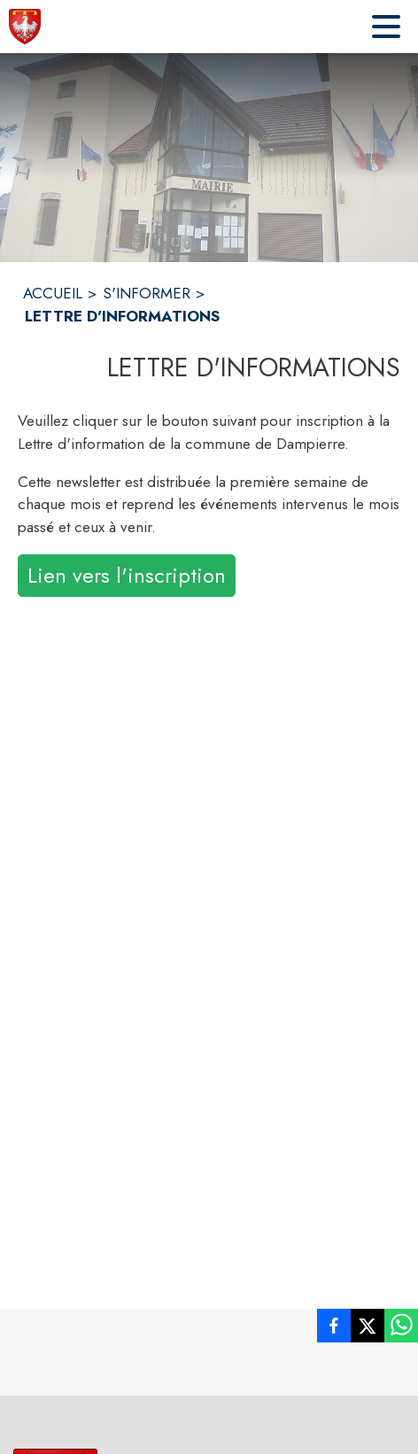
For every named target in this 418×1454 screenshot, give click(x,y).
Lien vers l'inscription (126, 575)
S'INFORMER (146, 293)
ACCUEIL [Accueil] (52, 293)
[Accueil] (25, 26)
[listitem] (334, 1329)
